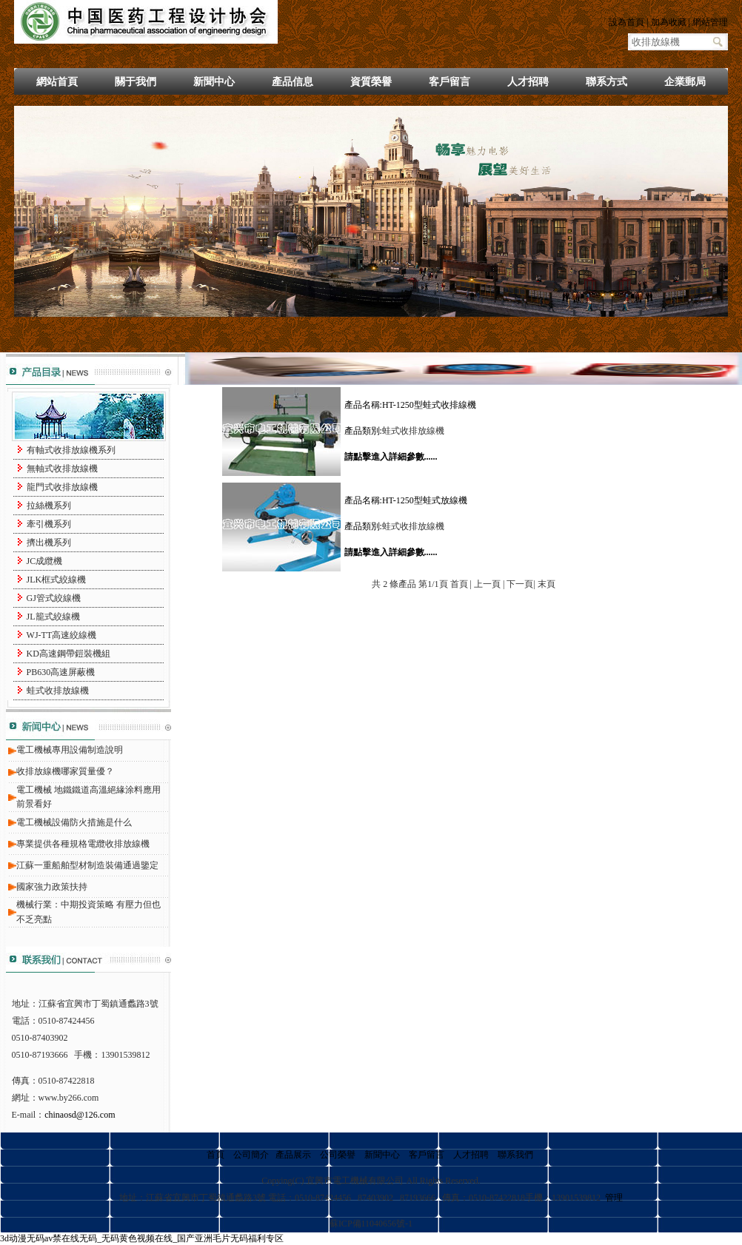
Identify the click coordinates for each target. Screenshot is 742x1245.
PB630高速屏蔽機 (61, 672)
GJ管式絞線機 (54, 598)
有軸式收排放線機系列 (71, 450)
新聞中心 (214, 81)
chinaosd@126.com (79, 1115)
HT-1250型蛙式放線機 (424, 500)
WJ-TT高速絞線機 (62, 635)
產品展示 (293, 1155)
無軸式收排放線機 (62, 468)
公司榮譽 (337, 1155)
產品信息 (292, 81)
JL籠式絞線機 (53, 616)
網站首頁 (57, 81)
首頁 (215, 1155)
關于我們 (135, 81)
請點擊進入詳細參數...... (391, 457)
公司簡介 (251, 1155)
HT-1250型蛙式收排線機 (429, 405)
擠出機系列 (49, 542)
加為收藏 (668, 22)
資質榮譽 (371, 81)
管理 (614, 1197)
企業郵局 (685, 81)
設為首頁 (626, 22)
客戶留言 (449, 81)
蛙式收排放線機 (58, 690)
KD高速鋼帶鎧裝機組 (68, 653)
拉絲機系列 (49, 505)
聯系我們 (515, 1155)
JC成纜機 (45, 561)
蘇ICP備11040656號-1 (371, 1223)
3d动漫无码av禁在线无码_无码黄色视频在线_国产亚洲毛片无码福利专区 (142, 1238)
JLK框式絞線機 (57, 579)
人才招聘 (528, 81)
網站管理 (710, 22)
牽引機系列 (49, 524)
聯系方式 (606, 81)
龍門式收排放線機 (62, 487)
